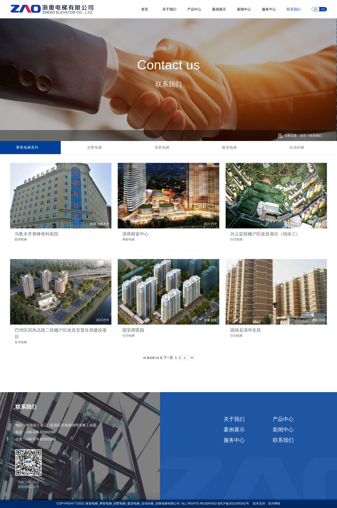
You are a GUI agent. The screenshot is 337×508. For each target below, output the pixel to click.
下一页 (168, 357)
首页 (144, 9)
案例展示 (219, 9)
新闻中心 (244, 9)
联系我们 (294, 9)
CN (323, 9)
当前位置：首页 (295, 135)
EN (315, 9)
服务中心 (269, 9)
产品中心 (194, 9)
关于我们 (169, 9)
